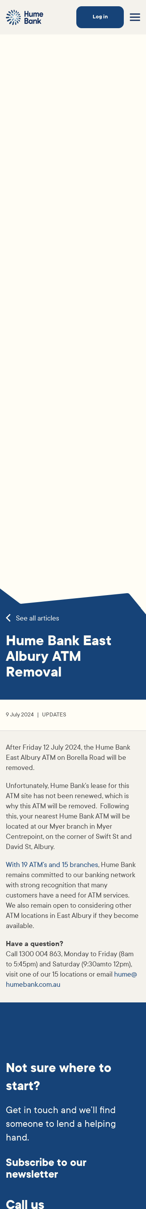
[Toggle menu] (135, 17)
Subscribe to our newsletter (46, 1168)
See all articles (32, 618)
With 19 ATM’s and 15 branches (52, 865)
